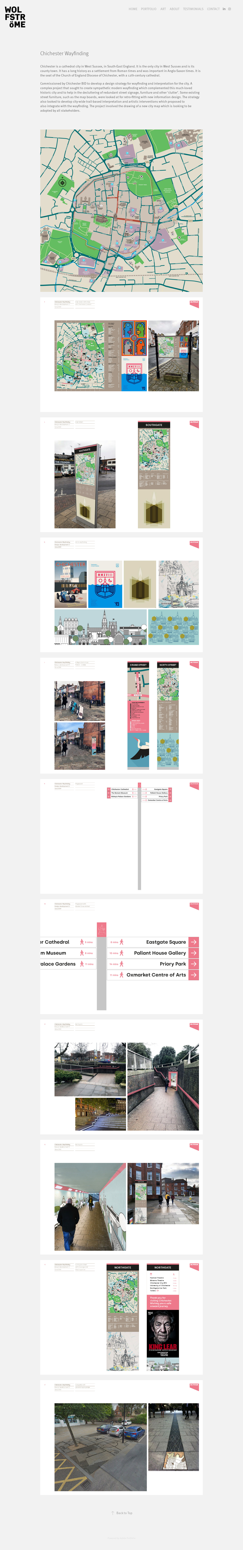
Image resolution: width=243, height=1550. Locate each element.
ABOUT (174, 8)
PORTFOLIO (148, 8)
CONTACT (213, 8)
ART (163, 8)
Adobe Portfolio (127, 1538)
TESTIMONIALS (193, 8)
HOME (133, 8)
